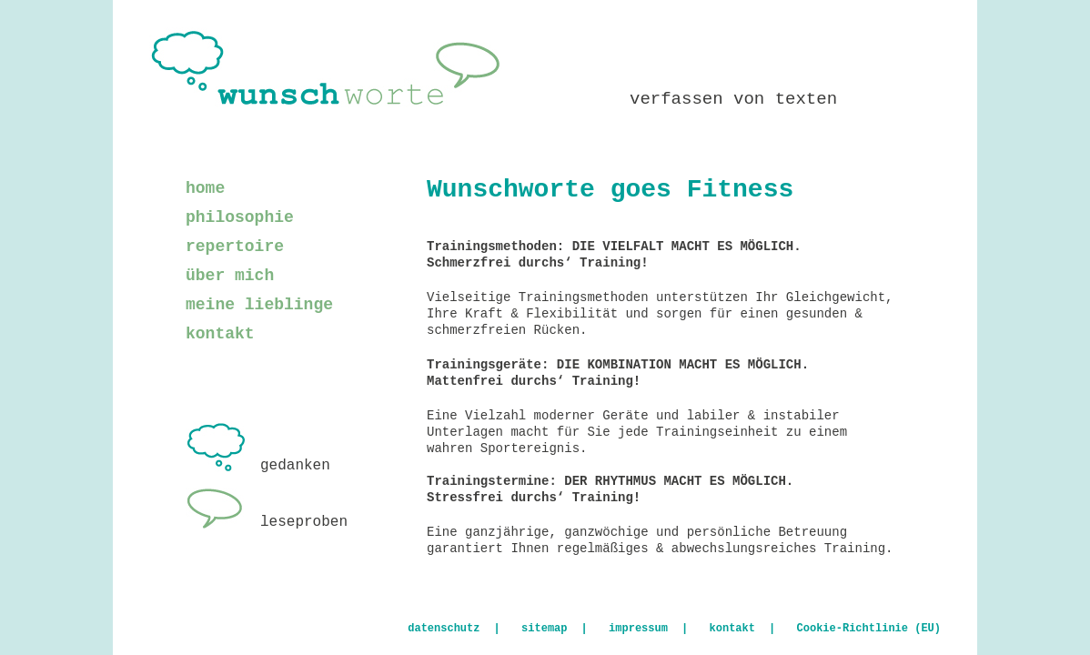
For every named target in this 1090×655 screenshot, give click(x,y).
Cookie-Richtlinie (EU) (869, 628)
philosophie (240, 217)
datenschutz (443, 628)
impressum (638, 628)
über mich (230, 276)
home (205, 188)
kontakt (220, 334)
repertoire (235, 246)
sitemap (544, 628)
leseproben (267, 522)
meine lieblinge (259, 305)
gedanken (258, 466)
